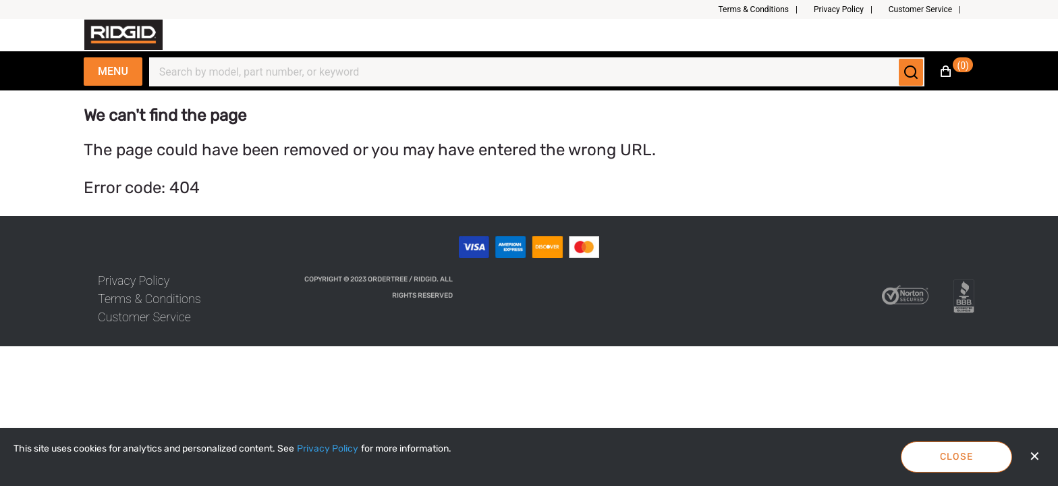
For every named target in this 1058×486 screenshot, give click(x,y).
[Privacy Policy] (327, 448)
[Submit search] (911, 72)
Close (957, 456)
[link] (133, 280)
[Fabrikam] (123, 35)
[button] (763, 9)
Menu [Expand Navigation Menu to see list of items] (113, 71)
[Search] (528, 72)
